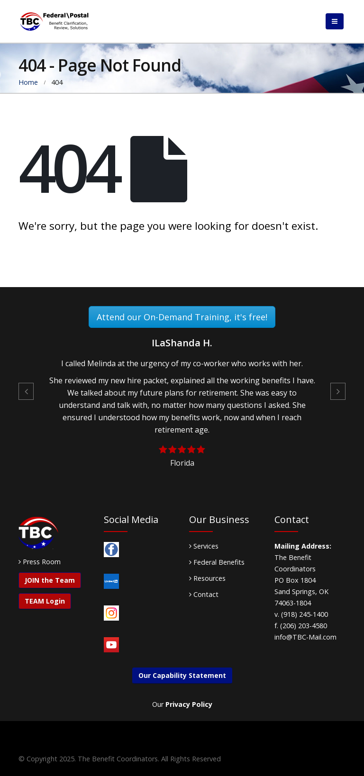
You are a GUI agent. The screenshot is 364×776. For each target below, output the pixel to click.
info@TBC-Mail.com (305, 636)
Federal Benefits (217, 562)
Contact (203, 594)
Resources (207, 578)
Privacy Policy (188, 704)
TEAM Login (45, 600)
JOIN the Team (50, 580)
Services (203, 545)
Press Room (42, 561)
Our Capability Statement (182, 675)
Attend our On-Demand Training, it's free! (182, 317)
